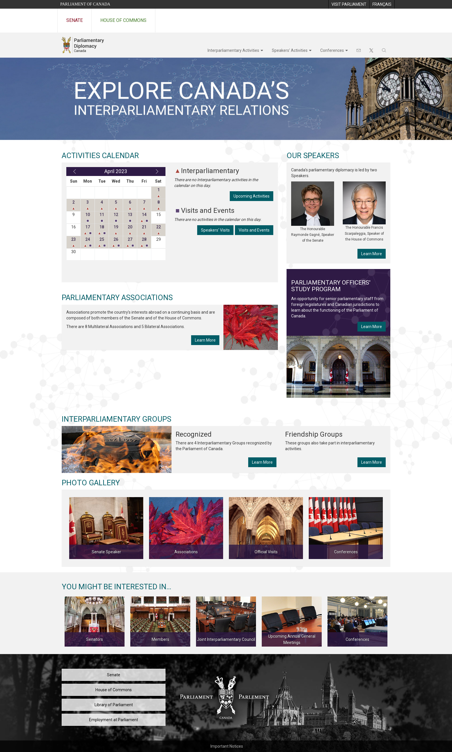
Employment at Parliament (113, 719)
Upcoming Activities (251, 196)
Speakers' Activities (290, 50)
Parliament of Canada (85, 4)
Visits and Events (254, 230)
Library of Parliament (114, 704)
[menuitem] (348, 4)
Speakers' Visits (215, 230)
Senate (74, 20)
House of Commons (123, 20)
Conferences (332, 50)
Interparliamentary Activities (233, 50)
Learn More (205, 340)
